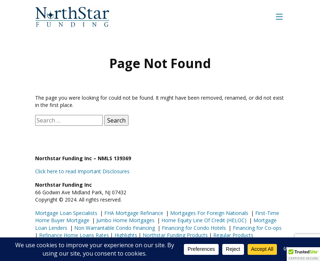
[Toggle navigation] (279, 16)
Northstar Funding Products (174, 235)
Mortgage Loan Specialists (66, 213)
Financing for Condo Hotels (193, 227)
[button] (303, 254)
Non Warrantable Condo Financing (114, 227)
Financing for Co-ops (256, 227)
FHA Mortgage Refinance (133, 213)
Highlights (125, 235)
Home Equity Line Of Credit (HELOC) (203, 220)
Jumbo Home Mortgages (125, 220)
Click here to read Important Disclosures (82, 171)
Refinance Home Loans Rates (73, 235)
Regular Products (232, 235)
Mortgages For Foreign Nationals (208, 213)
